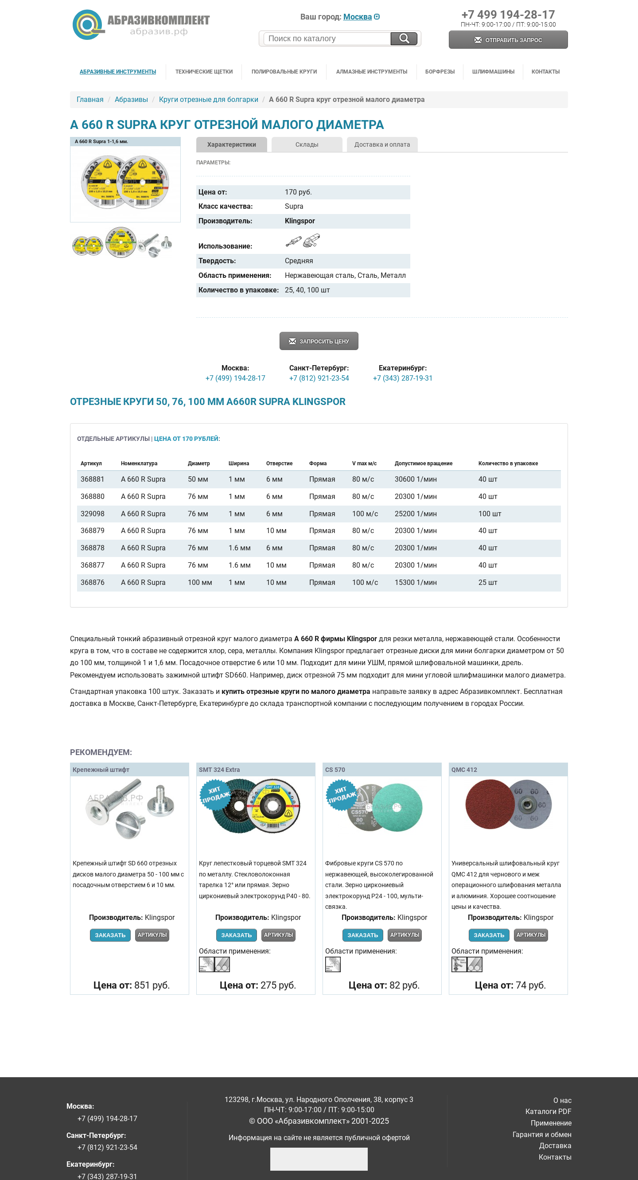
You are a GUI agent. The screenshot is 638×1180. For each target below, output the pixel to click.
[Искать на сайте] (404, 38)
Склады (307, 144)
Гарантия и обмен (542, 1134)
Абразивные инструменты (118, 72)
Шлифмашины (493, 72)
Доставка (555, 1145)
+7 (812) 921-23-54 (319, 378)
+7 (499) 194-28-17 (235, 378)
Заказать (110, 935)
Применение (551, 1123)
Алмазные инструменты (371, 72)
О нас (562, 1100)
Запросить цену (319, 342)
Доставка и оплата (382, 144)
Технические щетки (204, 72)
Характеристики (231, 144)
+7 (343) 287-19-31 (403, 378)
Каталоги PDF (548, 1111)
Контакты (546, 72)
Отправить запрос (508, 40)
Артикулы (152, 935)
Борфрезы (440, 72)
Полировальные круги (284, 72)
